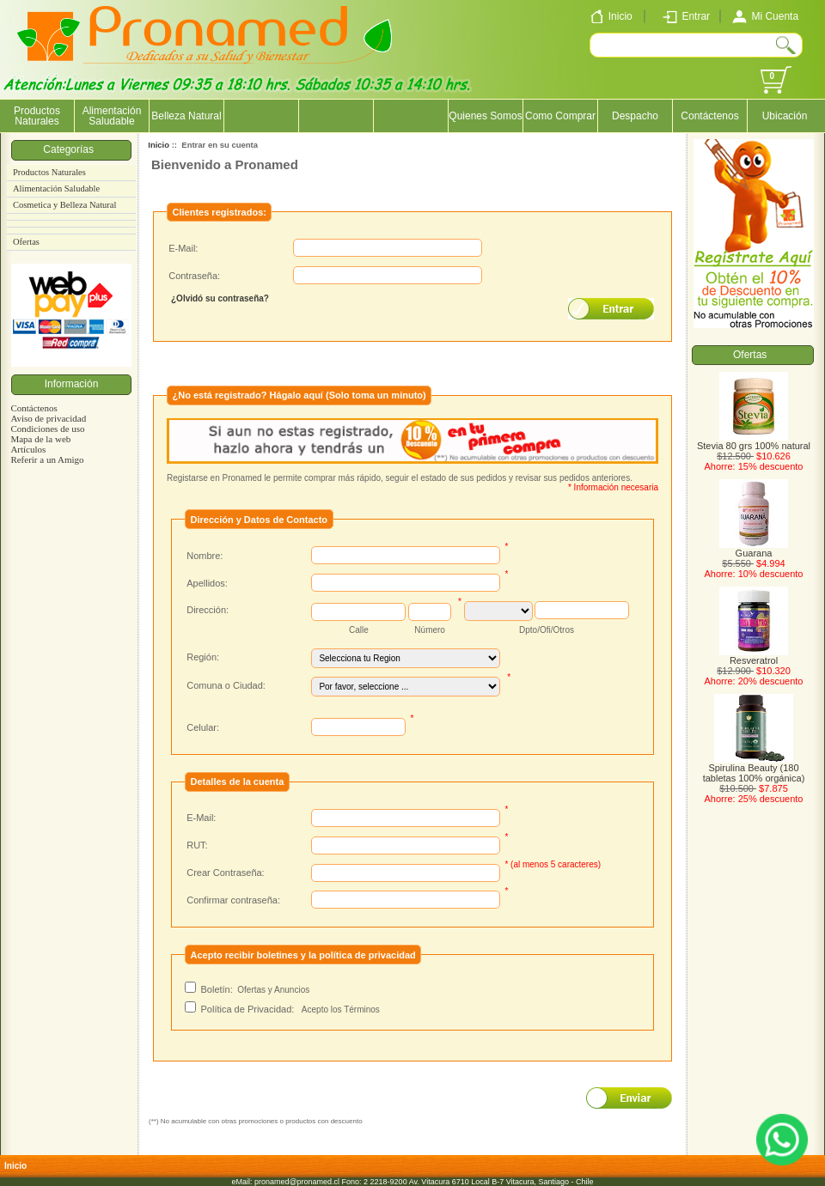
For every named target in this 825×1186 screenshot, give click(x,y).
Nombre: (204, 555)
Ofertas (26, 241)
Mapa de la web (40, 439)
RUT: (196, 845)
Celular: (202, 727)
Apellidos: (207, 583)
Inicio (158, 144)
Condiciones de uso (47, 428)
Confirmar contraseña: (233, 900)
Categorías (71, 149)
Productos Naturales (37, 116)
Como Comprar (560, 116)
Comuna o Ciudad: (226, 685)
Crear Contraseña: (225, 872)
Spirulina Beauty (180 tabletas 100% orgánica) (754, 768)
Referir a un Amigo (46, 459)
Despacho (635, 116)
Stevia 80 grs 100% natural (753, 441)
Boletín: (216, 989)
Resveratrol (753, 656)
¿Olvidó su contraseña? (220, 298)
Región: (202, 657)
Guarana (753, 548)
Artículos (28, 449)
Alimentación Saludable (112, 116)
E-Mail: (183, 248)
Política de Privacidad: (248, 1009)
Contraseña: (194, 276)
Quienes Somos (485, 116)
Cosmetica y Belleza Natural (64, 205)
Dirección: (207, 610)
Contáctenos (709, 116)
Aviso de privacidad (48, 418)
